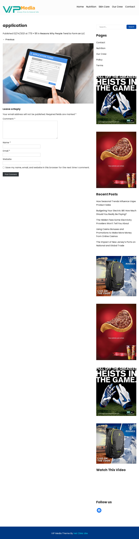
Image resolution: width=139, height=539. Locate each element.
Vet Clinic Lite (80, 533)
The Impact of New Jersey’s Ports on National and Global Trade (115, 243)
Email (6, 154)
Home (80, 6)
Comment (9, 118)
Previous (8, 39)
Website (7, 162)
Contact (130, 6)
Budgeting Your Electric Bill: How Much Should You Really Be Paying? (116, 212)
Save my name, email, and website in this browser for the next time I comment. (47, 170)
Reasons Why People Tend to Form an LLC (62, 33)
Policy (99, 59)
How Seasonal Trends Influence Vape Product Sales (116, 203)
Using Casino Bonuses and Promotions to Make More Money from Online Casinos (114, 233)
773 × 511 (32, 33)
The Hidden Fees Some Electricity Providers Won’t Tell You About (114, 221)
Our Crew (117, 6)
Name (7, 145)
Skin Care (104, 6)
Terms (99, 65)
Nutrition (91, 6)
